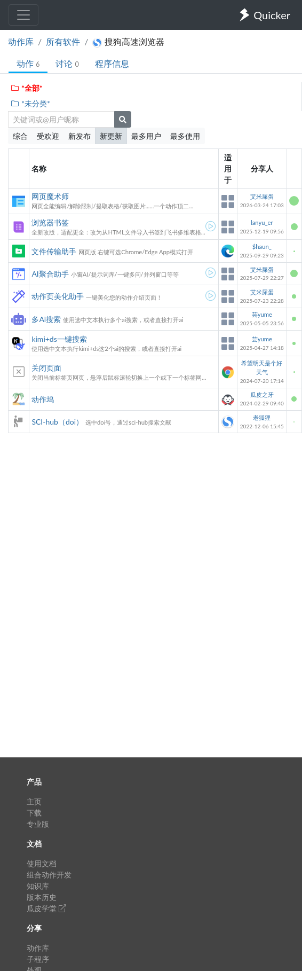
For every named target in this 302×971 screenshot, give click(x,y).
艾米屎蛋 (262, 196)
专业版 (38, 823)
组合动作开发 (49, 874)
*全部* (26, 87)
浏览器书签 (50, 222)
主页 (34, 801)
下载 (34, 812)
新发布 (79, 135)
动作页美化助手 (57, 296)
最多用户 (146, 135)
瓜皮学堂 (46, 908)
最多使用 (185, 135)
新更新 (111, 135)
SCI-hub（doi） (57, 421)
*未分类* (30, 103)
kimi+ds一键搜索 (58, 338)
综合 (20, 135)
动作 (28, 63)
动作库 (21, 41)
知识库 (38, 885)
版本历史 (42, 897)
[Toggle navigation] (23, 15)
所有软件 (63, 41)
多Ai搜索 (46, 319)
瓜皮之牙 (262, 394)
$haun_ (262, 246)
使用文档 (42, 863)
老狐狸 (262, 417)
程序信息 (112, 63)
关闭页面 (46, 367)
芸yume (262, 314)
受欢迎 (48, 135)
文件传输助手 (53, 251)
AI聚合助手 (49, 273)
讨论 (66, 63)
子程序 (38, 959)
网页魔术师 (50, 196)
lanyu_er (262, 222)
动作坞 (42, 399)
